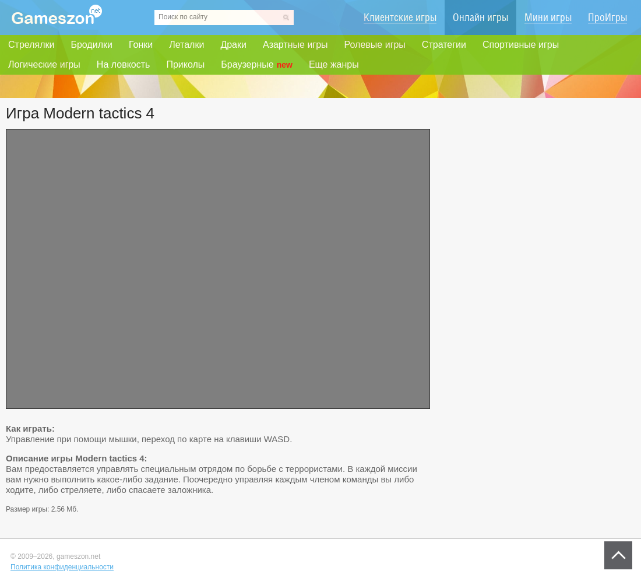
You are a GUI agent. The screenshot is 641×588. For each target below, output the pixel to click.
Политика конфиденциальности (62, 567)
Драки (233, 45)
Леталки (186, 45)
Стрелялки (31, 45)
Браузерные (257, 65)
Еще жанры (334, 64)
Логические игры (44, 64)
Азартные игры (295, 45)
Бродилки (91, 45)
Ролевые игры (375, 45)
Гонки (141, 45)
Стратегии (444, 45)
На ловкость (123, 64)
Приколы (185, 64)
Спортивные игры (520, 45)
